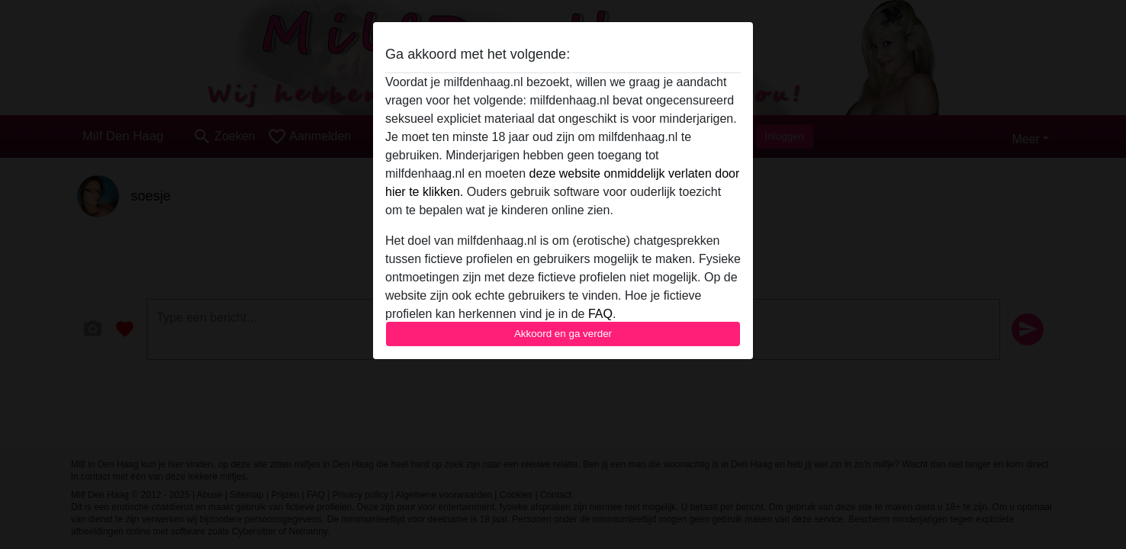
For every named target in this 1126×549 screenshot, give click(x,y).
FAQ (600, 313)
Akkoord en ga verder (563, 333)
